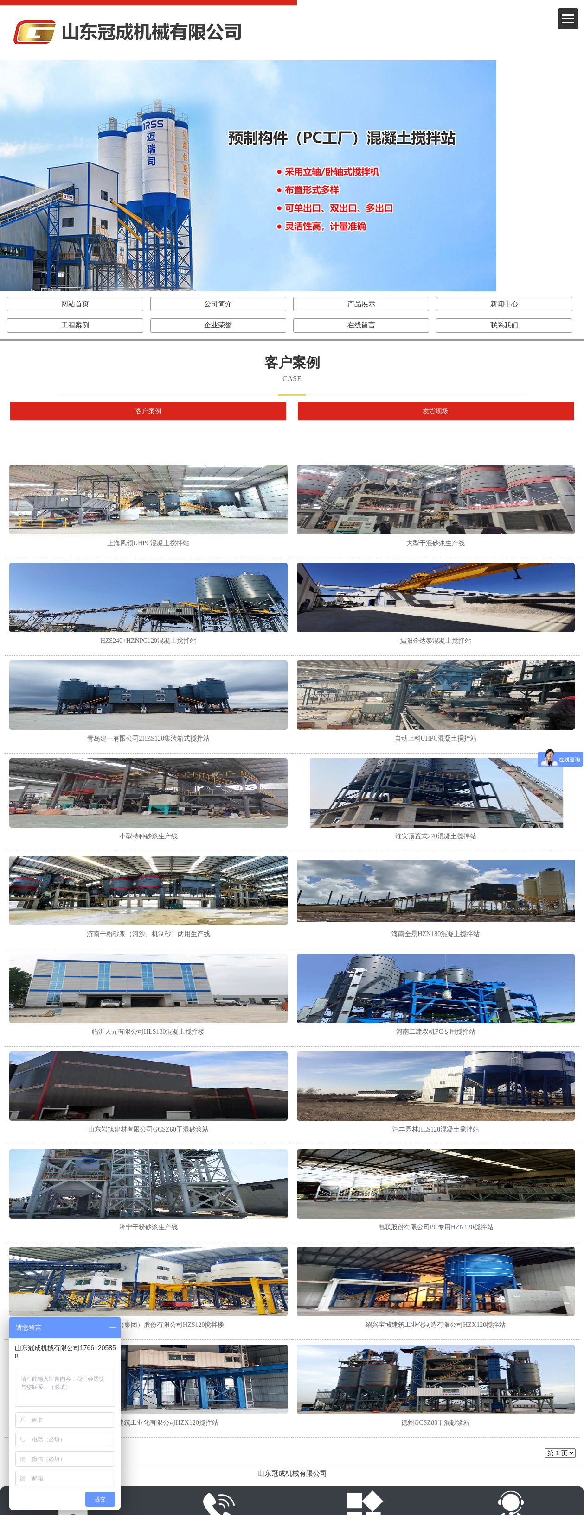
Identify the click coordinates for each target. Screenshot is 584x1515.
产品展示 (361, 304)
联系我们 (504, 325)
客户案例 (148, 411)
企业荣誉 (218, 325)
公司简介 (218, 304)
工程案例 (75, 325)
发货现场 (436, 411)
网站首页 (75, 304)
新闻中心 (504, 304)
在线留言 (361, 325)
